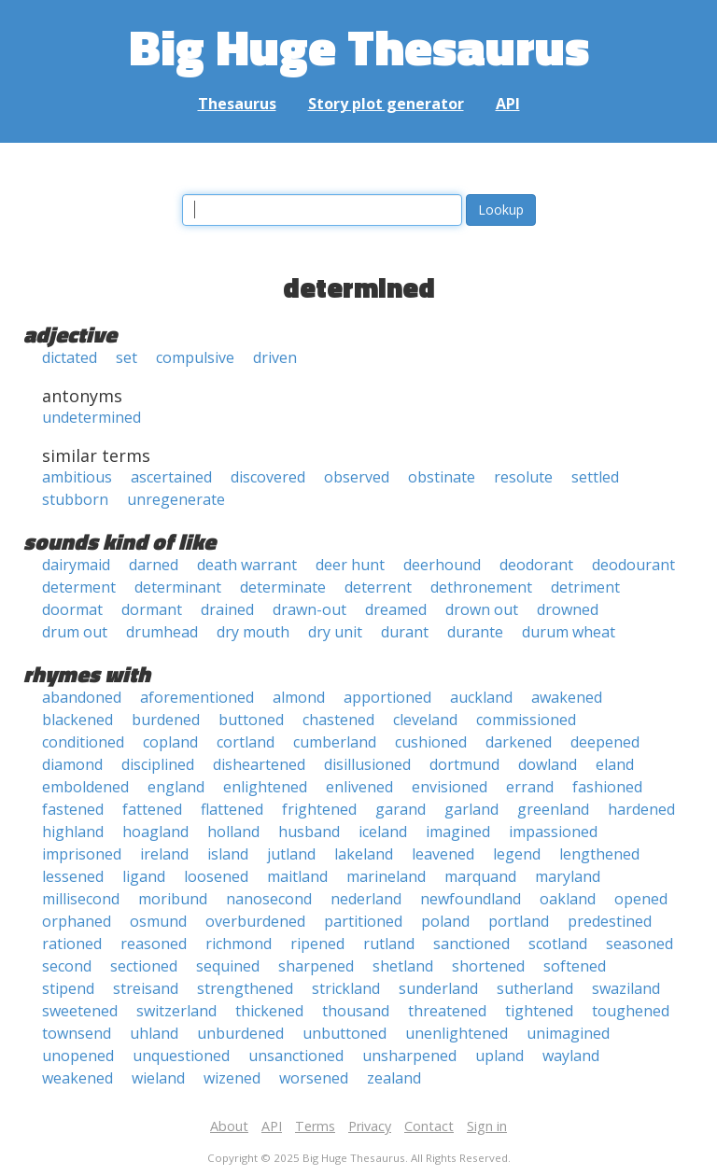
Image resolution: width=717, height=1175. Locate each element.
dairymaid (76, 564)
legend (517, 854)
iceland (382, 831)
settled (595, 477)
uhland (154, 1033)
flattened (232, 809)
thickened (269, 1010)
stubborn (75, 499)
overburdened (255, 921)
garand (400, 809)
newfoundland (470, 898)
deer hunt (350, 564)
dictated (69, 357)
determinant (177, 587)
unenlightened (456, 1033)
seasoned (639, 943)
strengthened (245, 988)
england (176, 786)
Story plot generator (386, 103)
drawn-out (309, 609)
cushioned (431, 742)
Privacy (369, 1126)
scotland (557, 943)
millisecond (81, 898)
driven (275, 357)
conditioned (83, 742)
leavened (443, 854)
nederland (365, 898)
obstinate (441, 477)
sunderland (438, 988)
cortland (245, 742)
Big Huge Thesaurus (359, 46)
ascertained (171, 477)
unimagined (568, 1033)
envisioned (449, 786)
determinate (283, 587)
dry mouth (253, 632)
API (508, 103)
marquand (480, 876)
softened (574, 966)
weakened (77, 1078)
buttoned (251, 719)
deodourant (633, 564)
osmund (158, 921)
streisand (145, 988)
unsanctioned (296, 1055)
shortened (488, 966)
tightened (539, 1010)
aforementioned (197, 697)
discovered (268, 477)
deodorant (536, 564)
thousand (355, 1010)
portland (518, 921)
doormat (72, 609)
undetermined (91, 417)
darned (153, 564)
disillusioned (367, 764)
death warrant (247, 564)
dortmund (464, 764)
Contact (429, 1126)
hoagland (155, 831)
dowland (547, 764)
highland (73, 831)
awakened (566, 697)
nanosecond (269, 898)
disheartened (259, 764)
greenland (553, 809)
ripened (317, 943)
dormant (151, 609)
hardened (641, 809)
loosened (216, 876)
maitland (297, 876)
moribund (172, 898)
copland (170, 742)
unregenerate (176, 499)
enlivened (359, 786)
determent (79, 587)
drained (227, 609)
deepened (605, 742)
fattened (152, 809)
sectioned (143, 966)
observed (356, 477)
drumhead (162, 632)
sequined (228, 966)
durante (475, 632)
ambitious (77, 477)
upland (499, 1055)
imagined (458, 831)
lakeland (363, 854)
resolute (523, 477)
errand (530, 786)
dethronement (481, 587)
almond (299, 697)
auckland (481, 697)
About (229, 1126)
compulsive (195, 357)
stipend (68, 988)
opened (641, 898)
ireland (164, 854)
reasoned (153, 943)
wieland (158, 1078)
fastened (73, 809)
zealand (394, 1078)
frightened (319, 809)
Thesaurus (237, 103)
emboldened (85, 786)
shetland (403, 966)
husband (309, 831)
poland (445, 921)
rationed (72, 943)
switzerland (176, 1010)
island (227, 854)
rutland (389, 943)
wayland (570, 1055)
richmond (238, 943)
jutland (291, 854)
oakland (568, 898)
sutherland (535, 988)
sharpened (316, 966)
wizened (232, 1078)
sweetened (80, 1010)
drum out (74, 632)
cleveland (425, 719)
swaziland (626, 988)
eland (615, 764)
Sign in (487, 1126)
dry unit (335, 632)
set (126, 357)
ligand (143, 876)
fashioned (607, 786)
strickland (346, 988)
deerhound (442, 564)
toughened (630, 1010)
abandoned (81, 697)
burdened (166, 719)
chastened (338, 719)
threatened (447, 1010)
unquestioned (181, 1055)
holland (233, 831)
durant (405, 632)
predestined (610, 921)
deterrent (378, 587)
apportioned (387, 697)
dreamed (396, 609)
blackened (77, 719)
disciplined (157, 764)
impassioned (553, 831)
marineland (386, 876)
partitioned (363, 921)
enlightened (265, 786)
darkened (518, 742)
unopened (78, 1055)
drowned (567, 609)
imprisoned (81, 854)
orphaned (76, 921)
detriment (585, 587)
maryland (567, 876)
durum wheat (568, 632)
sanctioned (471, 943)
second (66, 966)
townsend (76, 1033)
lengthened (599, 854)
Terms (315, 1126)
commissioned (526, 719)
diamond (72, 764)
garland (471, 809)
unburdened (240, 1033)
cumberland (334, 742)
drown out (481, 609)
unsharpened (409, 1055)
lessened (73, 876)
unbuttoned (344, 1033)
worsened (313, 1078)
